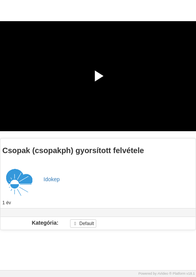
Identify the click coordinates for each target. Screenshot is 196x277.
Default (83, 223)
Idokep (52, 179)
